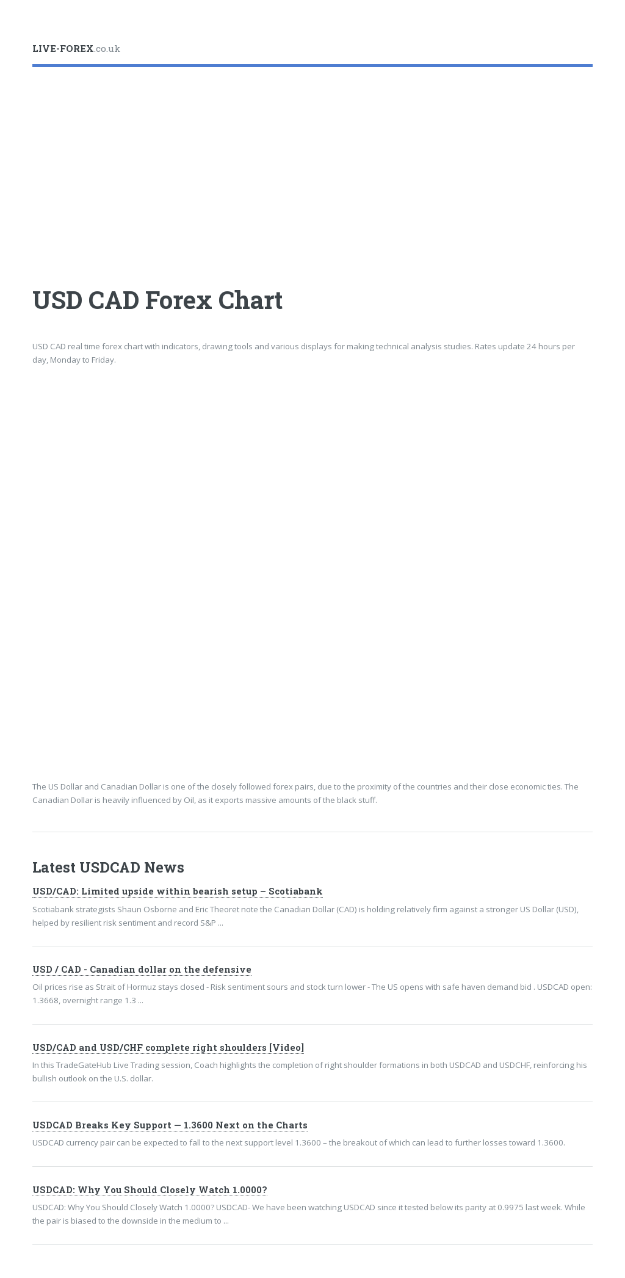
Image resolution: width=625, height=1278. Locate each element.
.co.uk (76, 48)
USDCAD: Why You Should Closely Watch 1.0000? (149, 1190)
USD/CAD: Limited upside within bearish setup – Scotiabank (177, 891)
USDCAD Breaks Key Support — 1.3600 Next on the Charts (170, 1125)
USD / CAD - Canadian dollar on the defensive (141, 969)
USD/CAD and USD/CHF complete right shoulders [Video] (168, 1047)
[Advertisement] (312, 166)
